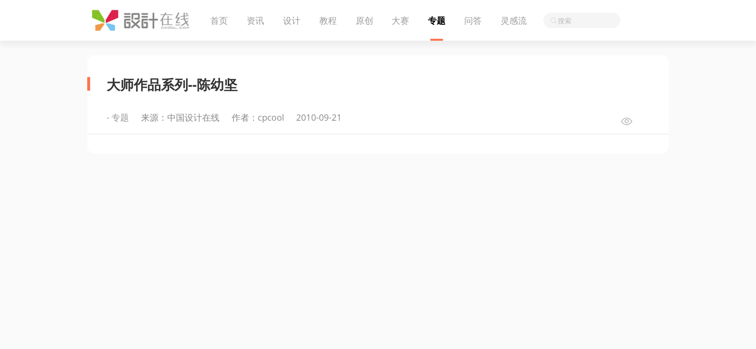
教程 (328, 20)
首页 (219, 20)
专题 (436, 20)
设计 (291, 20)
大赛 (400, 20)
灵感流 (514, 20)
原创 (364, 20)
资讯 (255, 20)
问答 (473, 20)
